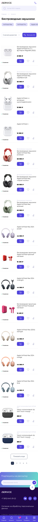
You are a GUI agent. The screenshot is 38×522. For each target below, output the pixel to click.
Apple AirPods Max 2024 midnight (25, 279)
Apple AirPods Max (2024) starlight (26, 330)
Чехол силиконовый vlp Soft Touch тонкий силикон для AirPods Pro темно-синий (26, 438)
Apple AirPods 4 (22, 124)
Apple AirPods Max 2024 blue (25, 382)
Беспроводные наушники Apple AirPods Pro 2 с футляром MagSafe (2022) (26, 48)
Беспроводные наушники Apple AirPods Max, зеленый (26, 204)
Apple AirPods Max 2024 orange (25, 356)
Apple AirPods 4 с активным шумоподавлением (24, 100)
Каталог (13, 14)
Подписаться (34, 482)
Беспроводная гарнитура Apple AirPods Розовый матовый (26, 306)
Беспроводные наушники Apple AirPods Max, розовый (26, 153)
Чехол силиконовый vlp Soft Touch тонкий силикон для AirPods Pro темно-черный (26, 412)
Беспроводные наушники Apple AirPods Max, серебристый (26, 75)
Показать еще (19, 456)
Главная (4, 14)
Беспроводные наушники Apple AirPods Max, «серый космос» (26, 178)
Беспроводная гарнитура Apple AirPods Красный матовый (26, 254)
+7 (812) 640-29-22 (9, 498)
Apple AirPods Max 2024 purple (25, 228)
